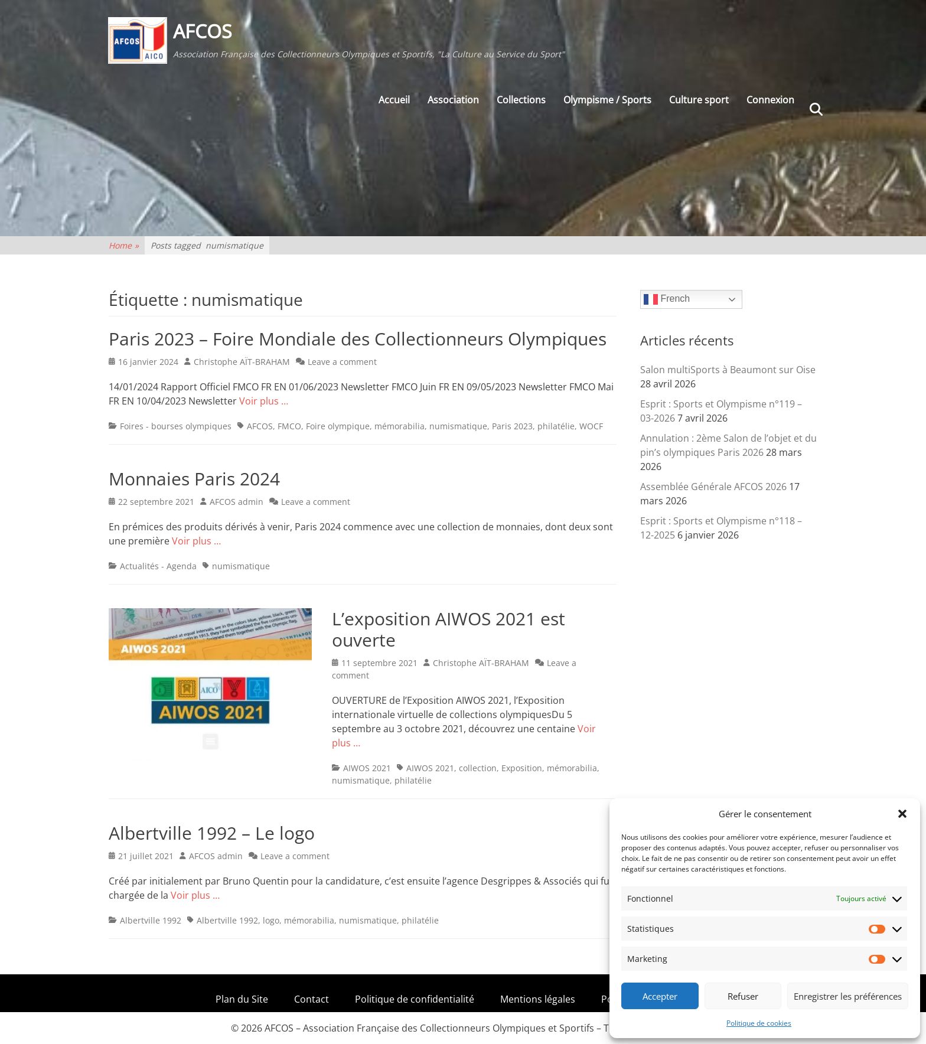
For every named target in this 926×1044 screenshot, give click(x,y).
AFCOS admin (236, 501)
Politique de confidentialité (414, 999)
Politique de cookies (758, 1023)
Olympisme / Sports (607, 100)
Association (453, 100)
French (667, 299)
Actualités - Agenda (158, 566)
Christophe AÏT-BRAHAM (242, 361)
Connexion (770, 100)
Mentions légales (537, 999)
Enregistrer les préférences (848, 996)
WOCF (591, 426)
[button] (902, 814)
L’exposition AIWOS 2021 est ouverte (448, 629)
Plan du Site (242, 999)
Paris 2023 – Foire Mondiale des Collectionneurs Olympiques (358, 339)
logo (271, 920)
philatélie (556, 426)
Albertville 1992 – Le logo (212, 833)
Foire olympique (338, 426)
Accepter (660, 996)
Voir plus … (263, 400)
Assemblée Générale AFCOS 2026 (713, 486)
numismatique (458, 426)
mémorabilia (399, 426)
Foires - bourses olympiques (175, 426)
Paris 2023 (512, 426)
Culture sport (699, 100)
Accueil (394, 100)
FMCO (289, 426)
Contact (311, 999)
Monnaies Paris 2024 (194, 478)
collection (478, 768)
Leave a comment (342, 361)
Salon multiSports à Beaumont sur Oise (728, 369)
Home (124, 245)
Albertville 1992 (150, 920)
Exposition (521, 768)
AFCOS (203, 31)
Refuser (743, 996)
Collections (521, 100)
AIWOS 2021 (367, 768)
